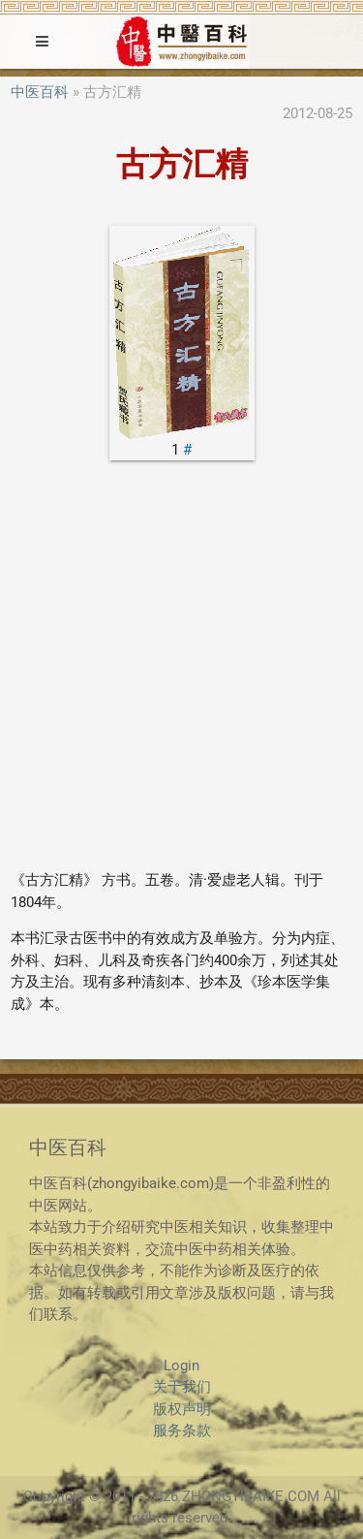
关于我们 (182, 1387)
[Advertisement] (181, 672)
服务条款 (182, 1430)
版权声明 (182, 1409)
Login (181, 1365)
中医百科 (40, 92)
